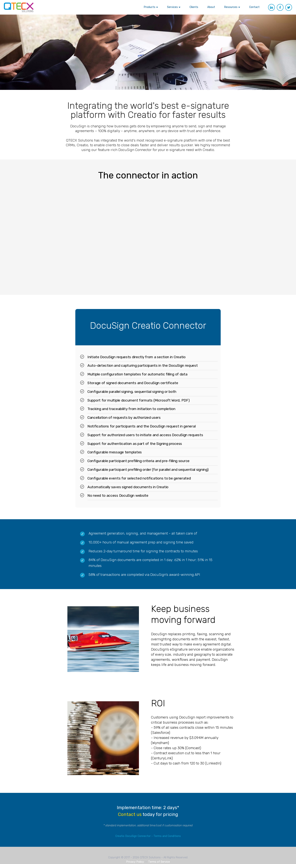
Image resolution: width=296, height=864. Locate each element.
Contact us (130, 814)
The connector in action (148, 175)
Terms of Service (159, 861)
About (211, 7)
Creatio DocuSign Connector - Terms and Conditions (148, 836)
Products (149, 7)
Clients (194, 7)
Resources (230, 7)
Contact (254, 7)
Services (172, 7)
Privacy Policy (135, 861)
